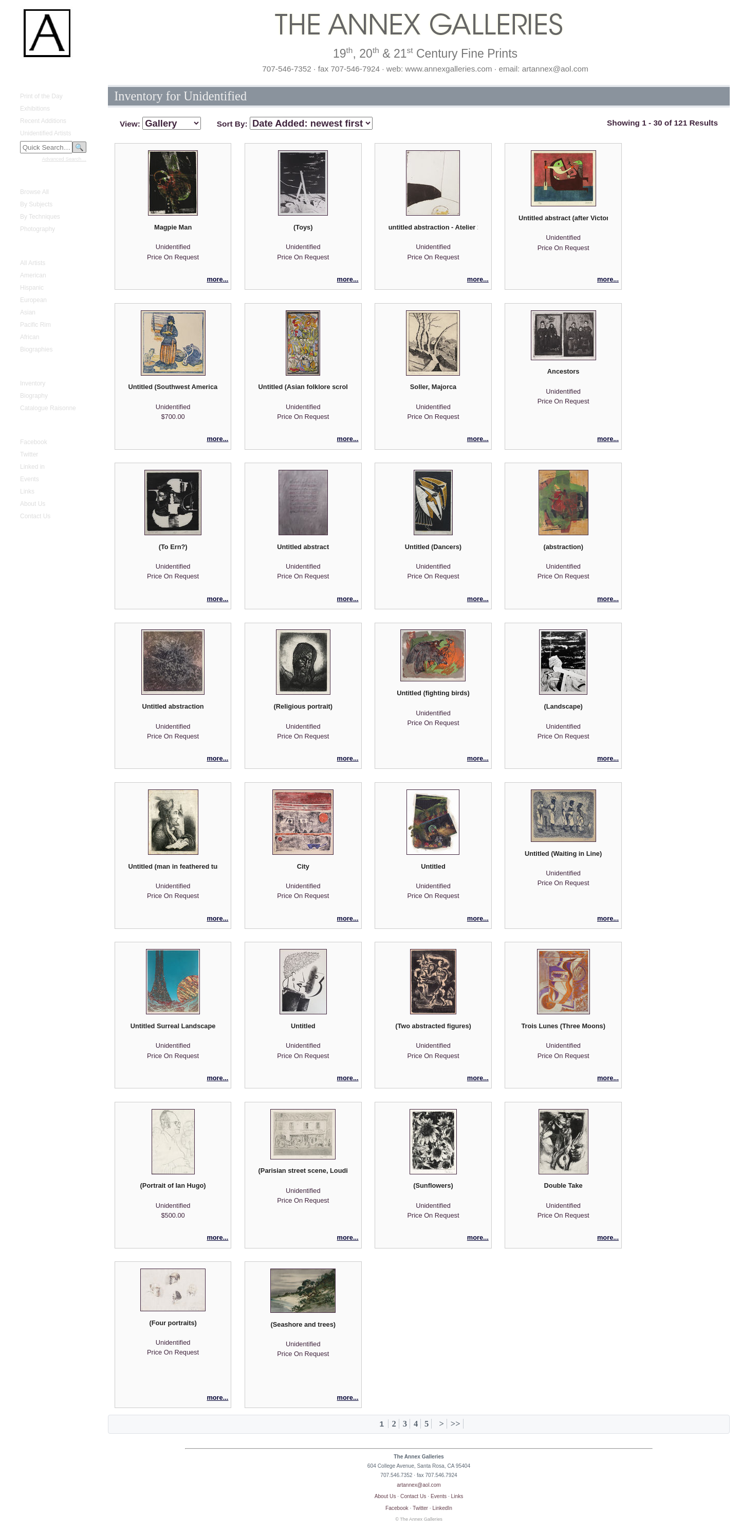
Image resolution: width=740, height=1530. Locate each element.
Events (29, 479)
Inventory (32, 383)
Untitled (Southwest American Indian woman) (172, 387)
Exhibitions (35, 108)
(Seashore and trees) (303, 1324)
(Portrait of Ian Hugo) (173, 1185)
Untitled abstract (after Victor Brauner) (563, 218)
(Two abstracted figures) (433, 1026)
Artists (22, 247)
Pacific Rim (35, 324)
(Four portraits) (172, 1323)
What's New (30, 80)
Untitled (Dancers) (433, 547)
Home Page (30, 71)
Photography (37, 229)
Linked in (32, 466)
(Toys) (302, 227)
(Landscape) (563, 706)
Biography (34, 395)
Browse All (34, 192)
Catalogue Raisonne (48, 408)
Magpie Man (173, 227)
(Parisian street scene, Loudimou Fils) (303, 1170)
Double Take (563, 1185)
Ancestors (563, 371)
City (303, 866)
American (33, 275)
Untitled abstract (303, 547)
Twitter (29, 454)
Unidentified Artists (45, 133)
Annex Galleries (36, 426)
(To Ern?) (173, 547)
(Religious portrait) (303, 706)
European (33, 300)
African (29, 337)
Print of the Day (41, 96)
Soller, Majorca (433, 387)
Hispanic (32, 287)
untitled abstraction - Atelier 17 (433, 227)
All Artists (32, 263)
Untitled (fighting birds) (433, 693)
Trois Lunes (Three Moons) (563, 1026)
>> (455, 1424)
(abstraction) (563, 547)
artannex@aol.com (419, 1485)
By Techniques (40, 216)
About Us (32, 503)
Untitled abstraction (173, 706)
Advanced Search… (64, 159)
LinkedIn (443, 1508)
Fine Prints (28, 176)
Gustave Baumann (39, 368)
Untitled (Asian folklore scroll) (303, 387)
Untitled (433, 866)
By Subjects (36, 204)
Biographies (36, 349)
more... (217, 279)
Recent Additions (43, 121)
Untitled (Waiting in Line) (563, 853)
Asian (27, 312)
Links (27, 491)
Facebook (33, 442)
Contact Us (35, 516)
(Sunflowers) (433, 1185)
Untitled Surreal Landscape (173, 1026)
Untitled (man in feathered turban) (172, 866)
